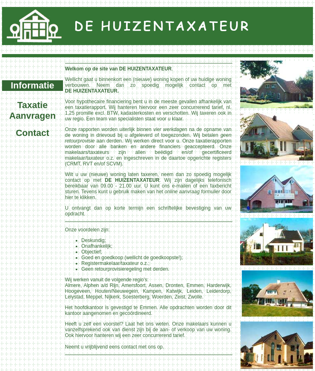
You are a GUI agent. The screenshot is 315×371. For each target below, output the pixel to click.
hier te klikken (80, 197)
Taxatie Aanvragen (32, 110)
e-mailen (181, 186)
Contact (32, 133)
